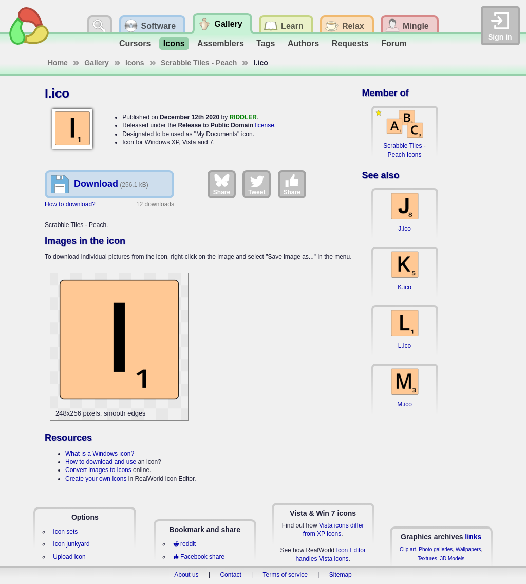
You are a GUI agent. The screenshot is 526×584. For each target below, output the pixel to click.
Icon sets (65, 531)
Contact (230, 574)
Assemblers (220, 43)
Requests (350, 43)
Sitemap (340, 574)
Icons (174, 43)
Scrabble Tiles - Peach (199, 63)
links (473, 537)
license (264, 125)
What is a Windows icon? (99, 453)
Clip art (408, 549)
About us (186, 574)
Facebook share (198, 556)
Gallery (96, 63)
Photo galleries (436, 549)
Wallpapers (468, 549)
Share (221, 184)
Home (58, 63)
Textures (427, 558)
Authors (303, 43)
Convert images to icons (98, 470)
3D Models (452, 558)
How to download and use (100, 461)
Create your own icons (95, 478)
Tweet (256, 184)
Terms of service (285, 574)
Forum (394, 43)
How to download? (70, 204)
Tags (265, 43)
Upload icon (69, 556)
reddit (184, 544)
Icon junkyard (71, 544)
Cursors (135, 43)
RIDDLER (243, 117)
